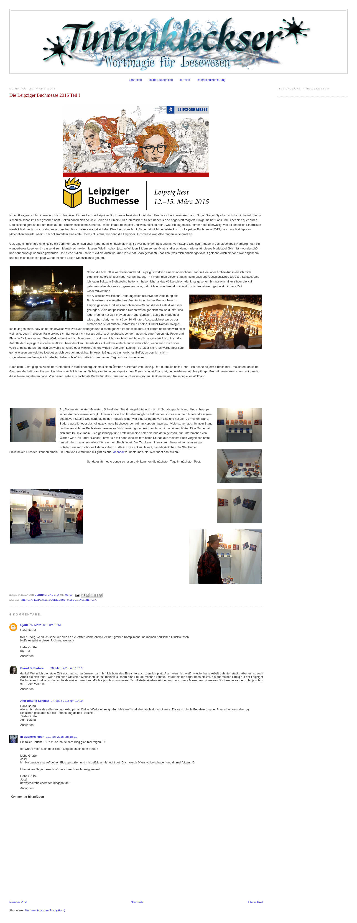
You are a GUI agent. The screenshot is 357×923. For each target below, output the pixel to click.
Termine (184, 79)
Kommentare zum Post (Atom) (45, 910)
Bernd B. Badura (47, 594)
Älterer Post (255, 902)
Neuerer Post (18, 902)
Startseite (135, 79)
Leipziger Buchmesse (50, 599)
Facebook (118, 452)
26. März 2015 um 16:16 (67, 668)
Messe (71, 599)
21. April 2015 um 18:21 (61, 736)
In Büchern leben (32, 736)
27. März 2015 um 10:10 (67, 700)
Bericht (27, 599)
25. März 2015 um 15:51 (45, 625)
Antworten (27, 656)
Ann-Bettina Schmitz (34, 700)
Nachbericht (87, 599)
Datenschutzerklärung (211, 79)
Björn (24, 625)
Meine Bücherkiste (160, 79)
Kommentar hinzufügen (27, 796)
